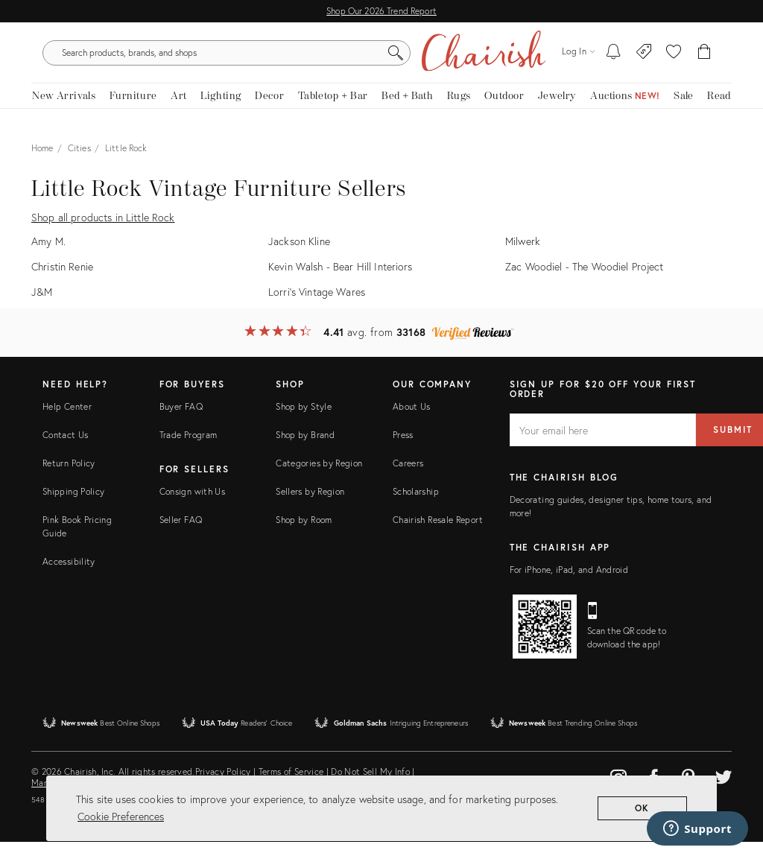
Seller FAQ (181, 533)
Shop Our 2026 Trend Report (381, 10)
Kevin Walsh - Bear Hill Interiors (340, 280)
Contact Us (65, 448)
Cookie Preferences (120, 816)
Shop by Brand (305, 448)
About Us (412, 419)
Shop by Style (304, 419)
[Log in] (578, 59)
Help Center (67, 419)
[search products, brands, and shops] (380, 59)
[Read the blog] (719, 110)
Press (403, 448)
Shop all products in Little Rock (102, 231)
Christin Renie (62, 280)
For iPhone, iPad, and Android (569, 583)
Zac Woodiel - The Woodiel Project (584, 280)
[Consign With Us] (644, 59)
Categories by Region (319, 476)
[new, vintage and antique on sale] (683, 110)
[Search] (530, 59)
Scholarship (416, 504)
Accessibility (68, 574)
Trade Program (188, 448)
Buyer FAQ (181, 419)
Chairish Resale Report (438, 533)
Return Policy (68, 476)
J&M (41, 305)
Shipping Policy (73, 504)
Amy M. (48, 255)
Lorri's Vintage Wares (316, 305)
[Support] (697, 828)
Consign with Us (192, 504)
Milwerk (522, 255)
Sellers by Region (310, 504)
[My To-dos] (613, 59)
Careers (408, 476)
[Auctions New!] (625, 110)
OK (642, 808)
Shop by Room (304, 533)
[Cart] (704, 59)
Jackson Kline (299, 255)
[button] (673, 59)
